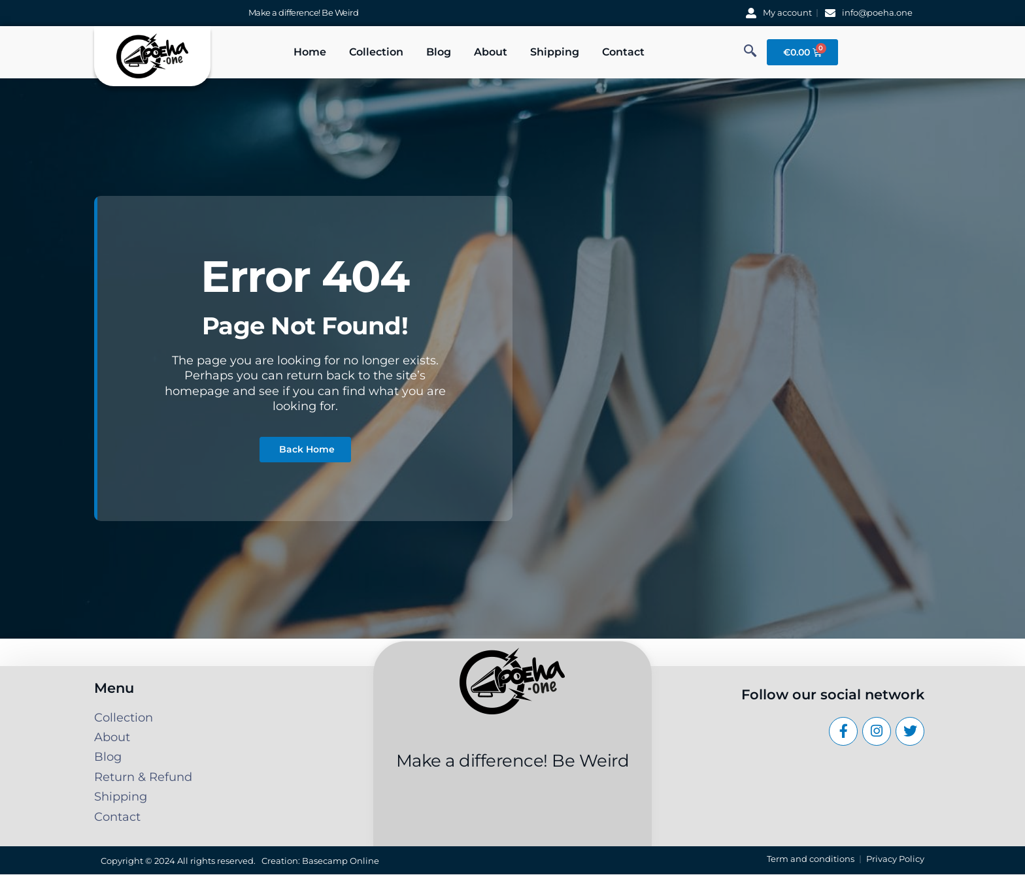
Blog (438, 52)
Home (310, 52)
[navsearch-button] (750, 52)
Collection (376, 52)
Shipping (554, 52)
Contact (623, 52)
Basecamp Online (340, 860)
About (490, 52)
